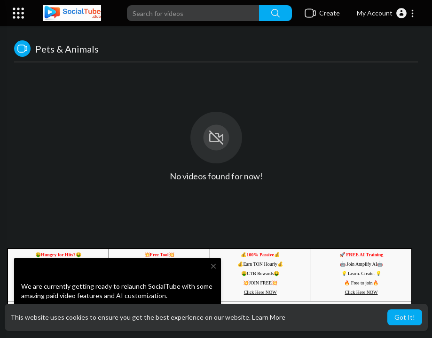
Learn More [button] (268, 317)
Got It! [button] (404, 317)
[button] (385, 13)
